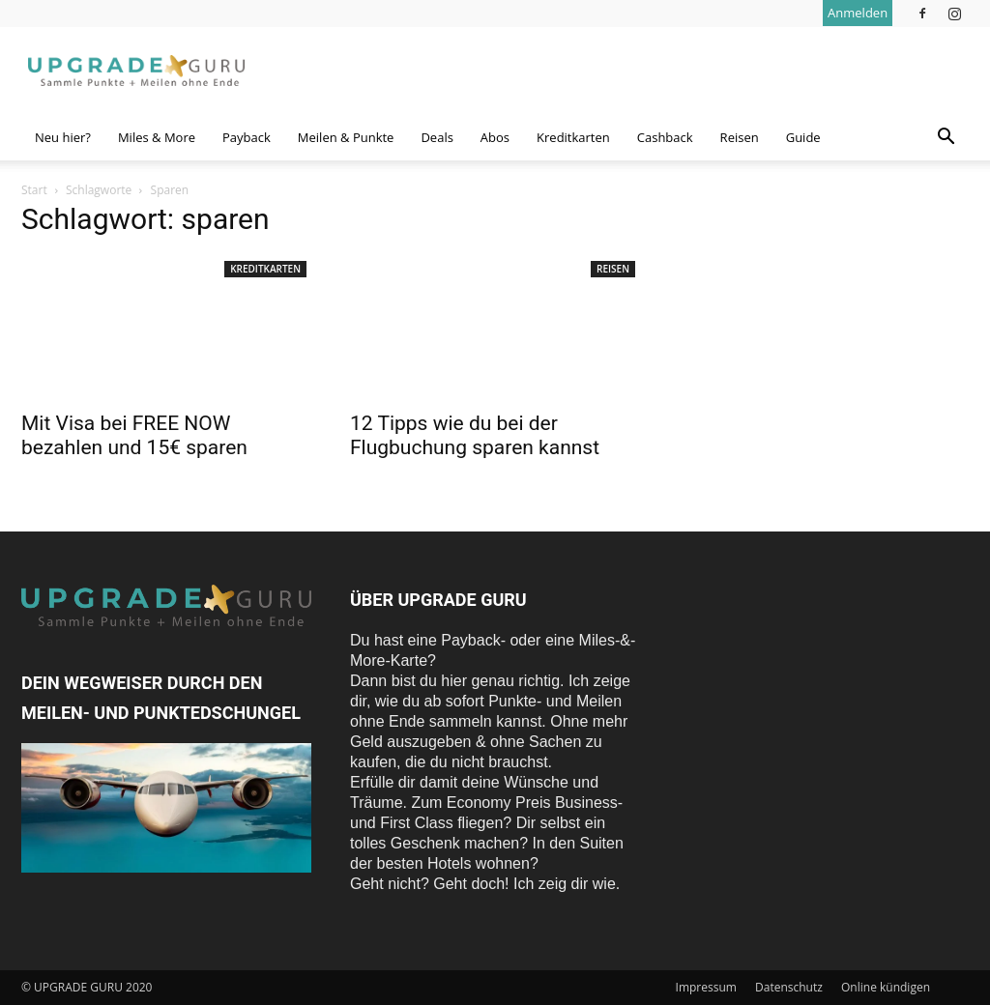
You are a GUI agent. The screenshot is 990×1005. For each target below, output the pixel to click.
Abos (495, 137)
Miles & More (156, 137)
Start (34, 190)
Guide (803, 137)
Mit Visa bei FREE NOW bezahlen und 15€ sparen (134, 435)
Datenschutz (789, 987)
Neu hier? (63, 137)
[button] (945, 138)
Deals (436, 137)
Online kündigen (885, 987)
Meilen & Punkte (346, 137)
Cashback (665, 137)
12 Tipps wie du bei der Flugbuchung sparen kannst (474, 435)
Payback (246, 137)
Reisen (739, 137)
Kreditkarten (573, 137)
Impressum (706, 987)
